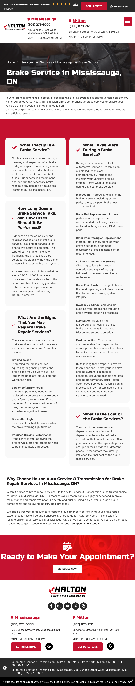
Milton (79, 20)
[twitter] (75, 606)
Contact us (13, 523)
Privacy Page (121, 681)
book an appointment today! (82, 523)
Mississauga (43, 19)
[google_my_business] (49, 647)
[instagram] (59, 606)
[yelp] (83, 606)
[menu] (128, 21)
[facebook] (51, 606)
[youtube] (67, 606)
